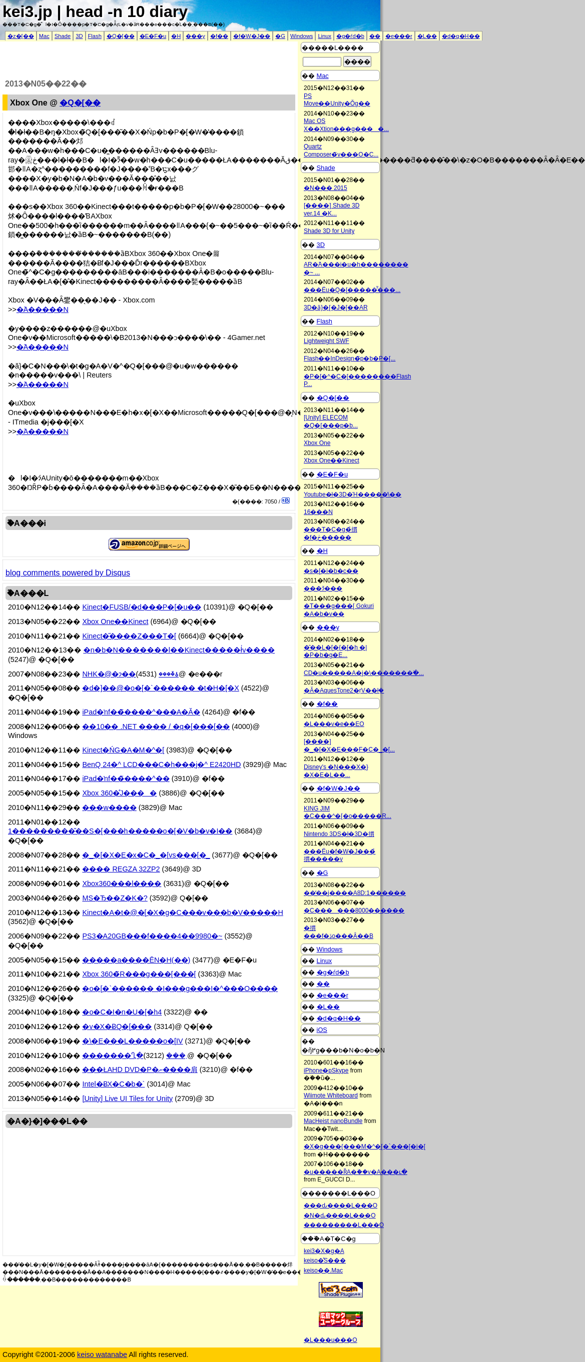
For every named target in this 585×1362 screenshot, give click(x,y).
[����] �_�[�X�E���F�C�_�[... (349, 745)
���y (195, 36)
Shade (63, 36)
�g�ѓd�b (350, 36)
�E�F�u (153, 36)
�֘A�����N (43, 310)
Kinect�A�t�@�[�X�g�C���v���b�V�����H (182, 912)
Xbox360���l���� (121, 884)
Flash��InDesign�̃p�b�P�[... (349, 358)
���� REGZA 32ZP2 (121, 869)
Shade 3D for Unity (329, 231)
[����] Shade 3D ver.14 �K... (331, 209)
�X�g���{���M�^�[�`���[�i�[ (364, 1146)
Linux (324, 36)
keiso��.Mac (323, 1270)
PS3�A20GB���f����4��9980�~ (152, 936)
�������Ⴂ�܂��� (134, 1056)
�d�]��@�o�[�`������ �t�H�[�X (160, 688)
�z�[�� (21, 36)
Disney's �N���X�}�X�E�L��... (336, 771)
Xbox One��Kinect (115, 622)
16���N (318, 512)
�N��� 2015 (325, 188)
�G (280, 36)
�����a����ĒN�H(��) (136, 960)
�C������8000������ (354, 910)
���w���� (109, 808)
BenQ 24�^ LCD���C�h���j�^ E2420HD (161, 764)
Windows (301, 36)
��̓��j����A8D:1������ (355, 893)
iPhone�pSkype (326, 1070)
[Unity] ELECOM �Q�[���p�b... (331, 421)
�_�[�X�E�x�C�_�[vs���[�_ (146, 855)
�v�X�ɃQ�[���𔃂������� (117, 1026)
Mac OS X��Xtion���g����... (346, 125)
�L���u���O (330, 1340)
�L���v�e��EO (334, 724)
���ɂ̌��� (323, 588)
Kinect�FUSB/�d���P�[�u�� (141, 607)
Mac (44, 36)
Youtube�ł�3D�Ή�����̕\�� (352, 494)
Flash (95, 36)
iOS (322, 1030)
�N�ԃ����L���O (340, 1215)
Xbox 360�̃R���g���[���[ (139, 974)
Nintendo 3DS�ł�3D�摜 (339, 834)
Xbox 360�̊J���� (119, 793)
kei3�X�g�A (324, 1251)
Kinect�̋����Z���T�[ (129, 636)
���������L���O (344, 1225)
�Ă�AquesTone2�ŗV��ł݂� (344, 690)
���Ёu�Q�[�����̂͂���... (352, 290)
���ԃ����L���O (340, 1205)
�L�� (427, 36)
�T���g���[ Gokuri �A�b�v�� (339, 610)
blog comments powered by (68, 572)
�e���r (398, 36)
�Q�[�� (121, 36)
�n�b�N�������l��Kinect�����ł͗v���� (179, 650)
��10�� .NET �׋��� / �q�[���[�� (156, 726)
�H (176, 36)
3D (79, 36)
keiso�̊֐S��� (325, 1260)
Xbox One (317, 443)
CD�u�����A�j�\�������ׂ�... (364, 673)
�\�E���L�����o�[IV (132, 1041)
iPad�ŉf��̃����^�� (125, 778)
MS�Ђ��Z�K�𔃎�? (114, 898)
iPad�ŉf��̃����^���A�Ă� (141, 712)
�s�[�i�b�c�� (331, 571)
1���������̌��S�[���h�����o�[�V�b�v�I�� (120, 831)
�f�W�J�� (251, 36)
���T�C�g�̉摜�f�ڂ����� (330, 533)
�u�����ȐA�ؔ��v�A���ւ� (355, 1172)
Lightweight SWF (326, 341)
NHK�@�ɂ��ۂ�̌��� (130, 674)
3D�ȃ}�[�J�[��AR (336, 307)
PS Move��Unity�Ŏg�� (337, 100)
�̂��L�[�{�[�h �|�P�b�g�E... (335, 651)
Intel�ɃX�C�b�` (113, 1084)
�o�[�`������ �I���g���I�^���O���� (180, 988)
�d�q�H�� (461, 36)
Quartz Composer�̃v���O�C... (341, 150)
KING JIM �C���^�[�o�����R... (347, 812)
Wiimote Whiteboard (331, 1095)
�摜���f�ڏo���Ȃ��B (338, 932)
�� (374, 36)
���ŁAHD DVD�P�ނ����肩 (139, 1070)
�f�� (219, 36)
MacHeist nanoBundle (333, 1121)
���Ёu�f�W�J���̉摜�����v (339, 855)
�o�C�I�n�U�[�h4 (122, 1012)
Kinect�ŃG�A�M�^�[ (123, 750)
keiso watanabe (102, 1354)
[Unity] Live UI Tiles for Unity (127, 1098)
